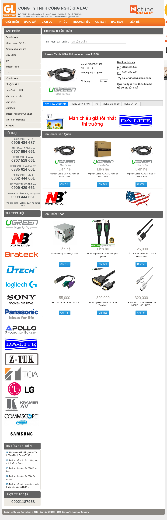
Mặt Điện (10, 108)
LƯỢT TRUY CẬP (16, 494)
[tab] (55, 104)
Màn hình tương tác (15, 119)
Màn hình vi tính (14, 96)
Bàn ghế (10, 125)
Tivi (7, 61)
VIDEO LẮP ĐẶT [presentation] (131, 104)
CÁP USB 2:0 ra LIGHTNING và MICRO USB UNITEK (141, 303)
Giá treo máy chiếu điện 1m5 (64, 253)
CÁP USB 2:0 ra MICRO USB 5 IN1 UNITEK (141, 255)
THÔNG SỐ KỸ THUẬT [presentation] (80, 104)
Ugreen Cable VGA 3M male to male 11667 (64, 175)
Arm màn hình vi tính (16, 49)
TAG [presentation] (97, 104)
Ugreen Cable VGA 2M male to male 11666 (141, 175)
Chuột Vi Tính (12, 84)
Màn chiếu (11, 102)
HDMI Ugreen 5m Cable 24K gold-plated (103, 255)
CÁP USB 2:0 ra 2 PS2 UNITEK (64, 302)
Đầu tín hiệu (12, 78)
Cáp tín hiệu (12, 37)
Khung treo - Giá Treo (16, 43)
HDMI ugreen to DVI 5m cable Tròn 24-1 (103, 303)
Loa (7, 72)
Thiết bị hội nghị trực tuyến (19, 114)
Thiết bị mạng (12, 66)
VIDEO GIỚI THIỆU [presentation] (111, 104)
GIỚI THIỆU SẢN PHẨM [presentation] (55, 104)
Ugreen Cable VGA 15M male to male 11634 (103, 175)
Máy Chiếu (11, 55)
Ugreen (99, 72)
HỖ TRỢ (11, 133)
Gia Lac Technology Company (75, 512)
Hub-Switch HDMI (14, 90)
